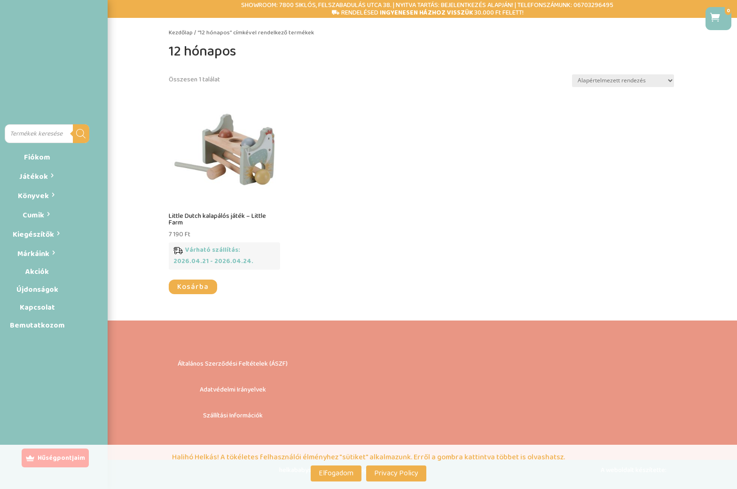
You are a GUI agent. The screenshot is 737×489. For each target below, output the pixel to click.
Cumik (33, 215)
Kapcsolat (37, 307)
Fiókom (37, 157)
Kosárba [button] (193, 287)
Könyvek (33, 196)
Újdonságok (37, 290)
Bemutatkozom (37, 325)
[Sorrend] (623, 80)
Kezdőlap (181, 33)
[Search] (81, 133)
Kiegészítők (33, 234)
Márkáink (33, 254)
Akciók (37, 272)
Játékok (33, 177)
